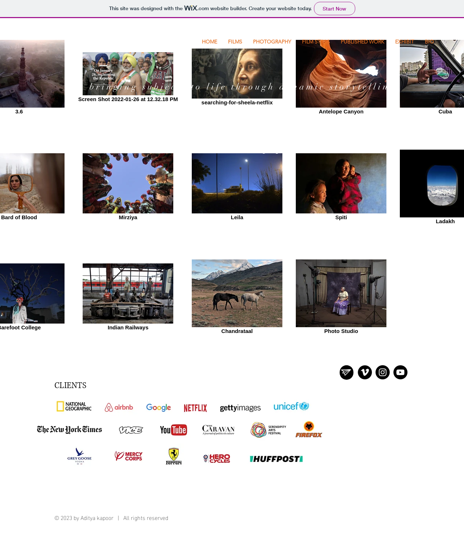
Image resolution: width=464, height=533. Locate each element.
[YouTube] (400, 372)
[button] (316, 42)
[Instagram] (383, 372)
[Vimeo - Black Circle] (365, 372)
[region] (346, 372)
